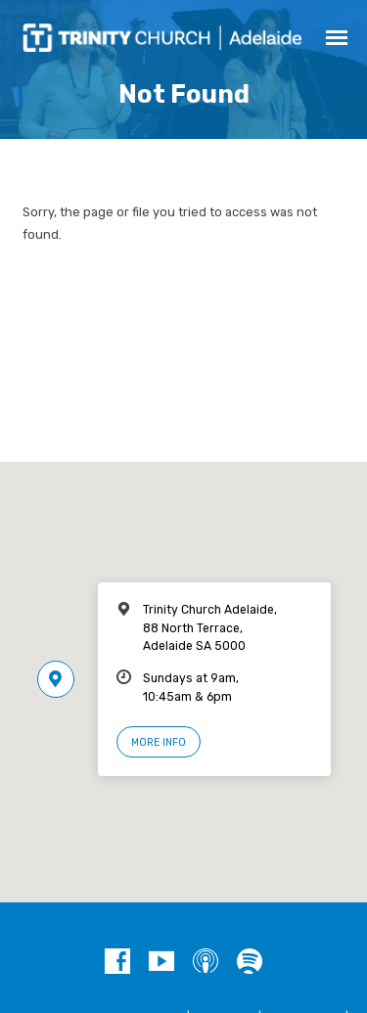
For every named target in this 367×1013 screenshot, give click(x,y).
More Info (158, 742)
